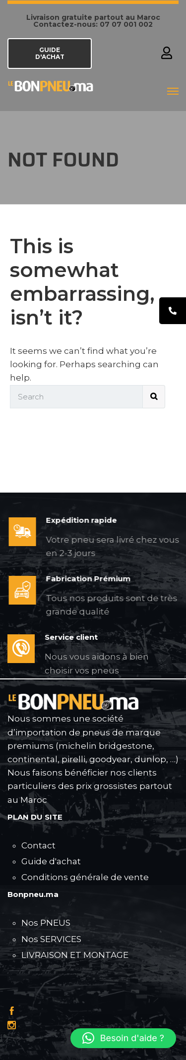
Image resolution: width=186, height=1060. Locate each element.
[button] (123, 1038)
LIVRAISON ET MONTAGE (74, 955)
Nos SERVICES (51, 939)
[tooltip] (172, 310)
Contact (38, 845)
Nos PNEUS (45, 923)
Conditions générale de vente (85, 877)
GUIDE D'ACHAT (49, 53)
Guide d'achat (51, 861)
